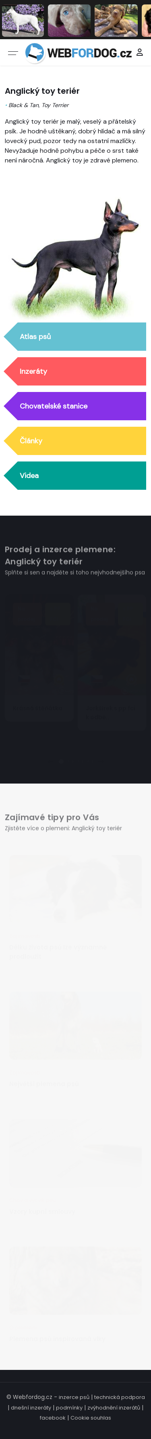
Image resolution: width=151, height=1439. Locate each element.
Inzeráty (33, 372)
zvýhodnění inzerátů (113, 1408)
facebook (53, 1418)
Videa (29, 476)
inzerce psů (74, 1397)
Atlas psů (35, 337)
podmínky (69, 1408)
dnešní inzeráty (31, 1408)
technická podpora (119, 1397)
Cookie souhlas (90, 1418)
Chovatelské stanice (53, 406)
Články (31, 441)
